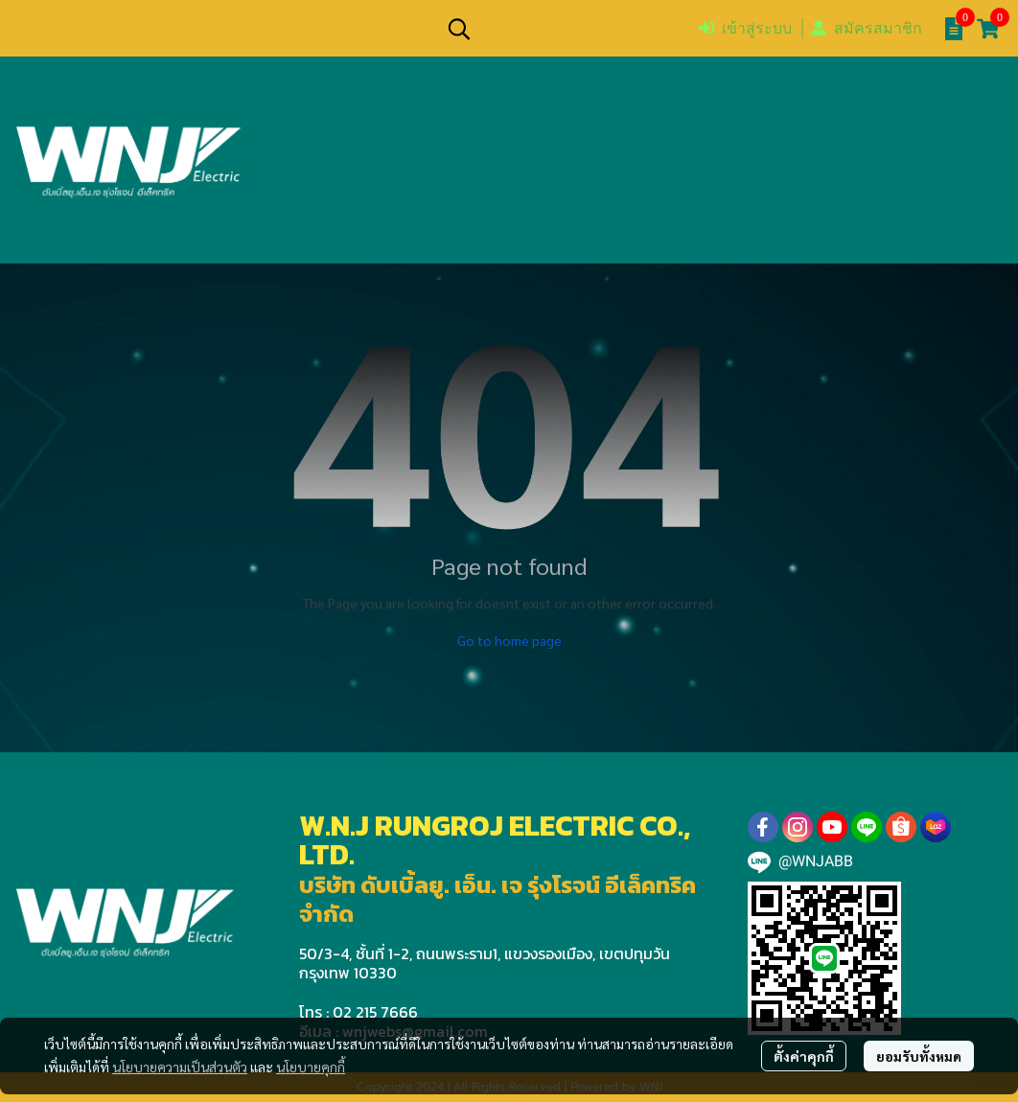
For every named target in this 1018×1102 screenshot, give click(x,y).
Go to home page (509, 640)
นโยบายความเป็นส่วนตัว (179, 1066)
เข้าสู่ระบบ (745, 28)
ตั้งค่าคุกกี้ (804, 1056)
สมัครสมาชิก (866, 28)
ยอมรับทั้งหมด (918, 1056)
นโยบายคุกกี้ (310, 1066)
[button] (563, 28)
